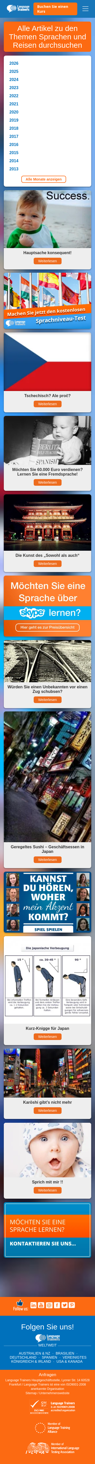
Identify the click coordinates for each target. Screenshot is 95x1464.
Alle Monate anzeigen (44, 179)
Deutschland (23, 1357)
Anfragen (47, 1374)
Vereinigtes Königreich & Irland (48, 1359)
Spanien (49, 1357)
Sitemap (31, 1393)
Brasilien (65, 1353)
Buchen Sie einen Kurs (52, 9)
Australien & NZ (34, 1353)
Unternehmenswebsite (54, 1393)
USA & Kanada (69, 1361)
